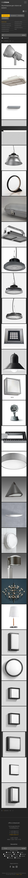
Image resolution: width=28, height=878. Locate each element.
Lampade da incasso (5, 27)
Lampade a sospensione (6, 25)
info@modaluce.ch (14, 834)
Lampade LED (6, 38)
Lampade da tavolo (18, 23)
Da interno (20, 15)
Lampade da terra (17, 25)
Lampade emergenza (18, 27)
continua (14, 55)
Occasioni (5, 18)
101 (10, 41)
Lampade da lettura (5, 29)
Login (21, 874)
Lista (26, 11)
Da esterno (13, 15)
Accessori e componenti (6, 23)
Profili (15, 29)
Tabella (23, 11)
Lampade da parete (5, 31)
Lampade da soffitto (18, 21)
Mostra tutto (6, 15)
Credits (17, 874)
